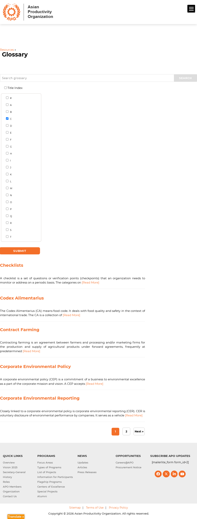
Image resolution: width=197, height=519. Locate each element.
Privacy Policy (118, 507)
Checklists (11, 265)
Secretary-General (14, 472)
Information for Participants (55, 476)
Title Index (13, 88)
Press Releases (87, 472)
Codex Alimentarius (22, 298)
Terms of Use (95, 507)
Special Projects (47, 491)
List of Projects (46, 472)
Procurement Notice (128, 467)
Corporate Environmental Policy (35, 366)
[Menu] (191, 9)
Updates (83, 462)
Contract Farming (19, 329)
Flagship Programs (49, 481)
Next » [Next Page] (139, 431)
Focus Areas (45, 462)
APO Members (12, 486)
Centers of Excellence (51, 486)
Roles (6, 481)
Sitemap (75, 507)
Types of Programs (49, 467)
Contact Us (10, 496)
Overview (9, 462)
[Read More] (90, 282)
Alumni (42, 496)
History (7, 476)
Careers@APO (125, 462)
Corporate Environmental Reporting (39, 398)
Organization (11, 491)
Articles (82, 467)
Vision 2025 (10, 467)
